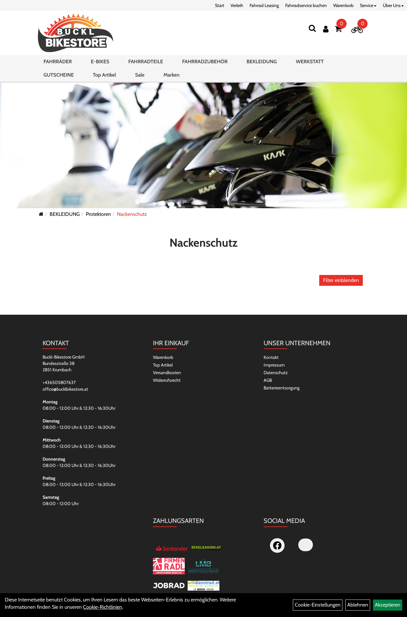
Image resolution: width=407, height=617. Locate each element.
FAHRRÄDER (58, 61)
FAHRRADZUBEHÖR (205, 61)
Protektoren (98, 214)
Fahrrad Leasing (264, 5)
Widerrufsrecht (167, 380)
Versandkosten (167, 372)
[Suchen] (312, 28)
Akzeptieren (387, 605)
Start (219, 5)
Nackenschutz (132, 214)
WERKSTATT (310, 61)
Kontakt (271, 357)
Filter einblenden (341, 280)
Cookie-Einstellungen (318, 605)
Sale (139, 75)
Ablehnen (357, 605)
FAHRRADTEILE (145, 61)
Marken (171, 75)
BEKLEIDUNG (262, 61)
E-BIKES (100, 61)
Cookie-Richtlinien (102, 607)
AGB (268, 380)
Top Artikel (104, 75)
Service (368, 5)
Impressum (274, 365)
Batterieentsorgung (282, 388)
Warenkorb (343, 5)
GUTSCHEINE (59, 75)
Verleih (237, 5)
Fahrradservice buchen (306, 5)
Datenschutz (276, 372)
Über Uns (393, 5)
